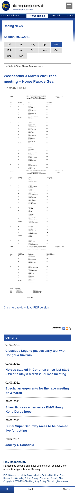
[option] (37, 16)
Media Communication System (35, 475)
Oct (56, 50)
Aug (21, 56)
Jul (9, 44)
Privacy (35, 478)
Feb (9, 50)
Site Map (54, 475)
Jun (21, 44)
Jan (21, 50)
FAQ (5, 475)
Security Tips (57, 478)
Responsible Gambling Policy (16, 478)
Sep (9, 56)
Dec (33, 50)
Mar (56, 44)
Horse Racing (37, 15)
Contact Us (14, 475)
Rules (63, 475)
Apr (44, 44)
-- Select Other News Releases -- (24, 66)
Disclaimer (45, 478)
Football (56, 15)
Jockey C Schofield (19, 445)
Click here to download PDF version (26, 307)
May (33, 44)
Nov (44, 50)
